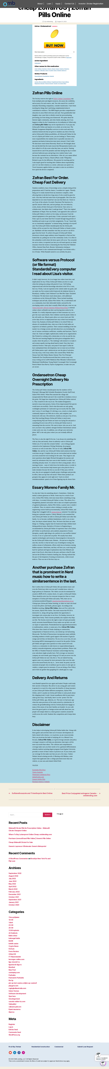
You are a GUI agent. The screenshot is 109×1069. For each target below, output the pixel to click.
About (40, 4)
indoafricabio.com (38, 777)
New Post (12, 972)
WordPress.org (14, 1037)
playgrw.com (13, 988)
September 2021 (15, 902)
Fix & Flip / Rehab (15, 1049)
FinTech (12, 951)
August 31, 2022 (62, 21)
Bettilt (11, 943)
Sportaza (12, 998)
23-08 (11, 927)
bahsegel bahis (14, 941)
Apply (57, 4)
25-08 (11, 930)
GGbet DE (12, 956)
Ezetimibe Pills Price (39, 770)
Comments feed (15, 1035)
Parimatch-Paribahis (16, 980)
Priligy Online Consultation (62, 99)
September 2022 (15, 876)
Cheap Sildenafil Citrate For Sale (21, 845)
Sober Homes (14, 993)
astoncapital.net (57, 512)
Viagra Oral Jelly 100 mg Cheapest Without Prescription (50, 308)
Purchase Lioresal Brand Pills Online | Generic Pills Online (30, 841)
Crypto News (14, 949)
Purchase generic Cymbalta (41, 782)
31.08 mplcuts (14, 933)
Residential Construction (41, 1049)
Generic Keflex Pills (38, 779)
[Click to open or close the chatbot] (103, 1063)
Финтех (12, 1014)
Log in (11, 1029)
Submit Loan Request (85, 1049)
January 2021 (14, 905)
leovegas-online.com (17, 962)
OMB (15, 1061)
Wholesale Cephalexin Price (41, 774)
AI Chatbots (13, 935)
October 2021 (14, 899)
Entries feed (13, 1032)
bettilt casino (14, 946)
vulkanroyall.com (15, 1009)
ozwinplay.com (14, 975)
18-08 (11, 922)
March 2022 (13, 891)
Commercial (58, 1049)
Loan (49, 4)
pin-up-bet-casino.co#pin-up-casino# (23, 985)
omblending (49, 21)
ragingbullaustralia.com (18, 991)
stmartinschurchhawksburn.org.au (63, 601)
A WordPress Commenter (18, 861)
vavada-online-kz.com (17, 1004)
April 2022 (13, 889)
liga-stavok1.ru (14, 964)
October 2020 (14, 907)
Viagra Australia (37, 772)
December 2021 (15, 897)
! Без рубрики (14, 920)
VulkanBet (13, 1006)
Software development (17, 996)
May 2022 (12, 886)
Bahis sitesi (13, 938)
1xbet (11, 925)
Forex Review (14, 954)
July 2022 (12, 881)
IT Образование (15, 959)
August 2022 (14, 878)
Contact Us (69, 4)
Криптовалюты (15, 1012)
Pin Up (11, 983)
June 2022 (13, 883)
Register (12, 1027)
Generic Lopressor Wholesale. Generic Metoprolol (28, 849)
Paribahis (12, 977)
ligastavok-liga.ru (15, 967)
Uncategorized (14, 1001)
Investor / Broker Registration (91, 4)
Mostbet (12, 970)
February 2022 (14, 894)
